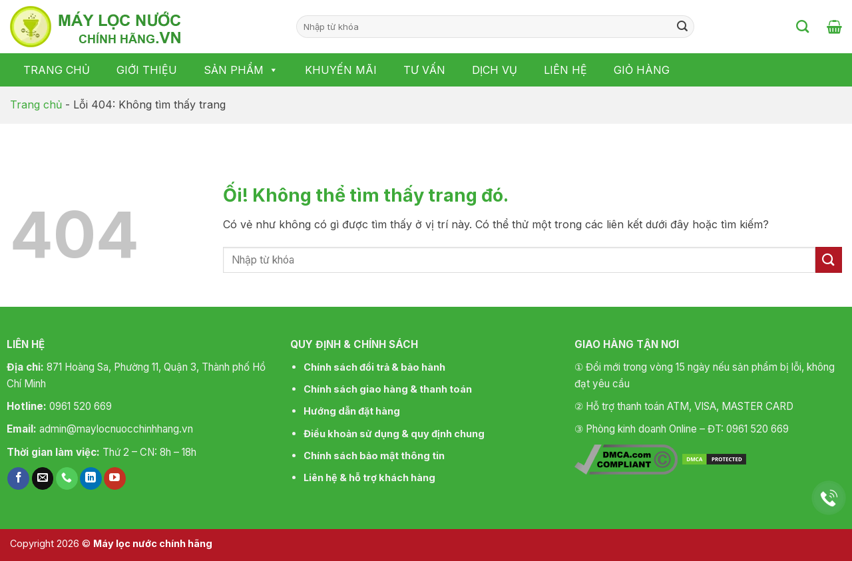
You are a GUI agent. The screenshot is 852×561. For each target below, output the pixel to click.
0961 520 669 (80, 406)
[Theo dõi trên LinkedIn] (91, 478)
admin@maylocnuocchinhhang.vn (116, 429)
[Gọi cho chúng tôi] (67, 478)
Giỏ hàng (642, 70)
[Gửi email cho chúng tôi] (43, 478)
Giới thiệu (146, 70)
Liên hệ (565, 70)
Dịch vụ (494, 70)
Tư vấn (424, 70)
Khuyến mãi (341, 70)
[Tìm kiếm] (802, 26)
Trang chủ (56, 70)
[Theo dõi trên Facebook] (18, 478)
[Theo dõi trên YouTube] (115, 478)
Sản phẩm (241, 70)
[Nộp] (682, 26)
